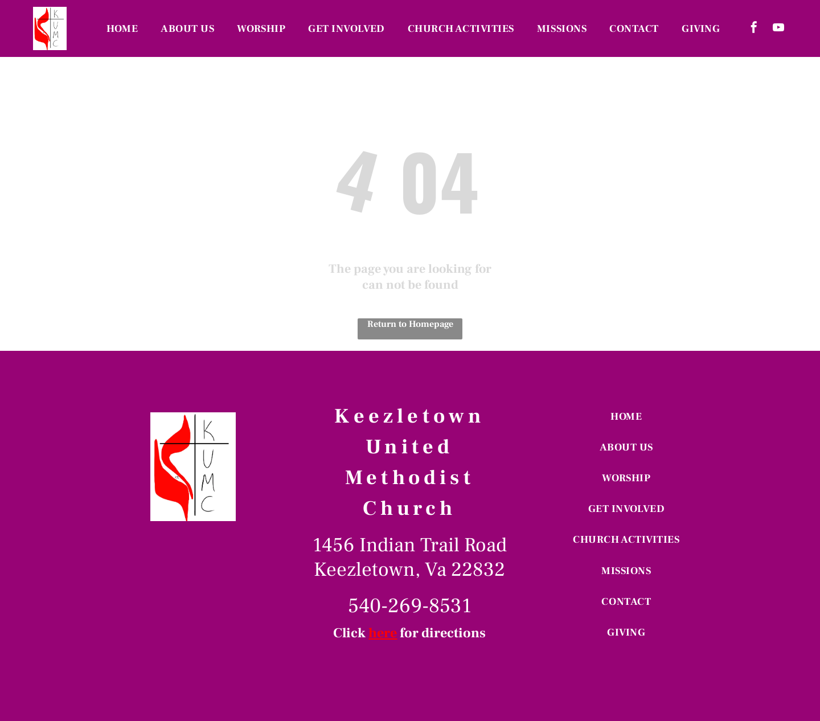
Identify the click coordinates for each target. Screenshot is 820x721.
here (382, 633)
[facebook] (753, 29)
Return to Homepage (410, 324)
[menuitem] (122, 28)
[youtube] (778, 29)
